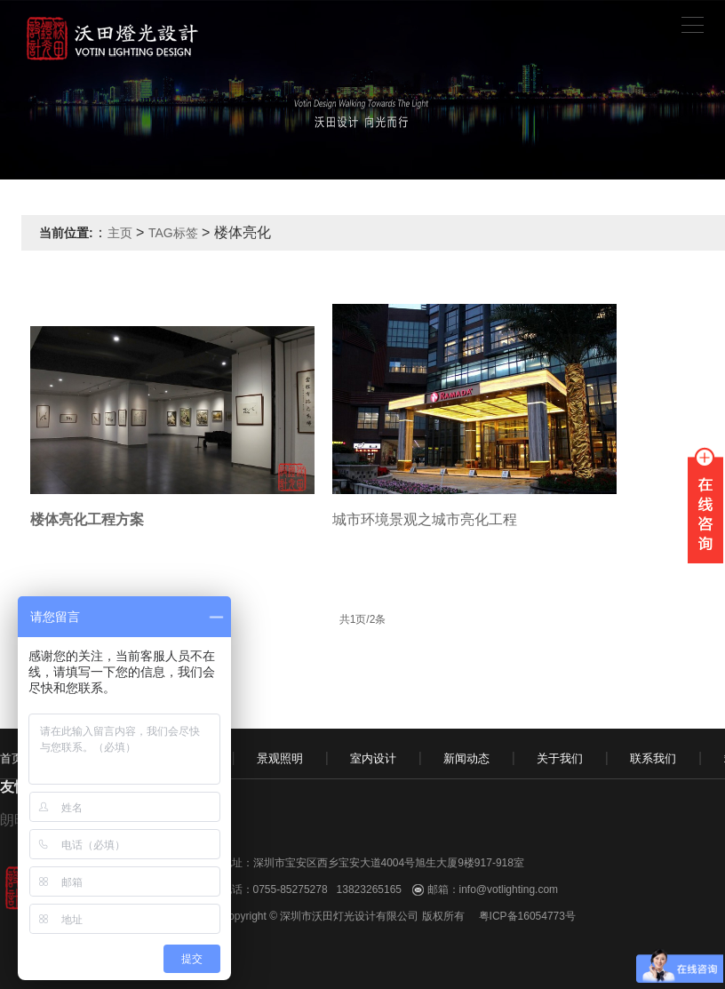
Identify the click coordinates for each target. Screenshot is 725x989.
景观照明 (280, 758)
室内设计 (373, 758)
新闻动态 (466, 758)
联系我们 (653, 758)
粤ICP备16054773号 (527, 916)
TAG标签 (173, 233)
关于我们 (560, 758)
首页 (11, 758)
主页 (120, 233)
